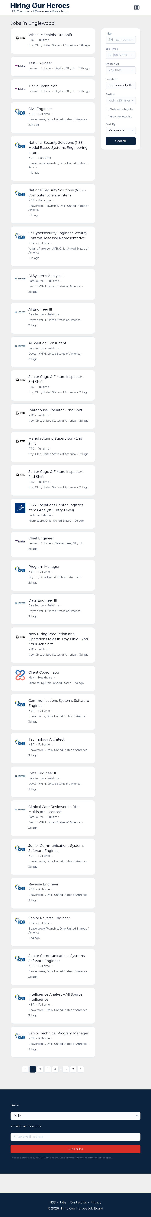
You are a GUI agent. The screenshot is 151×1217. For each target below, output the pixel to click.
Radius (110, 94)
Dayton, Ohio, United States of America (55, 587)
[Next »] (81, 1088)
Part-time (45, 160)
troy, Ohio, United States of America (52, 45)
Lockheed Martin (40, 524)
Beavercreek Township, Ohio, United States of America (59, 168)
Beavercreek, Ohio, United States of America (58, 121)
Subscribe (75, 1168)
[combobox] (121, 55)
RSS (53, 1202)
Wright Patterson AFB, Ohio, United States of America (59, 254)
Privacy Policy (75, 1176)
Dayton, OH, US (65, 69)
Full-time (44, 40)
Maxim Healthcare (41, 690)
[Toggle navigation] (136, 7)
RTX (31, 40)
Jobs (62, 1202)
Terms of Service (96, 1176)
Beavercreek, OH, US (69, 553)
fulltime (46, 69)
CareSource (36, 285)
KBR (32, 116)
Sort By (111, 124)
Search (120, 141)
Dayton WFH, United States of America (55, 291)
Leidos (33, 69)
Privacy (95, 1202)
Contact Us (78, 1202)
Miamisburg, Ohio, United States (50, 530)
